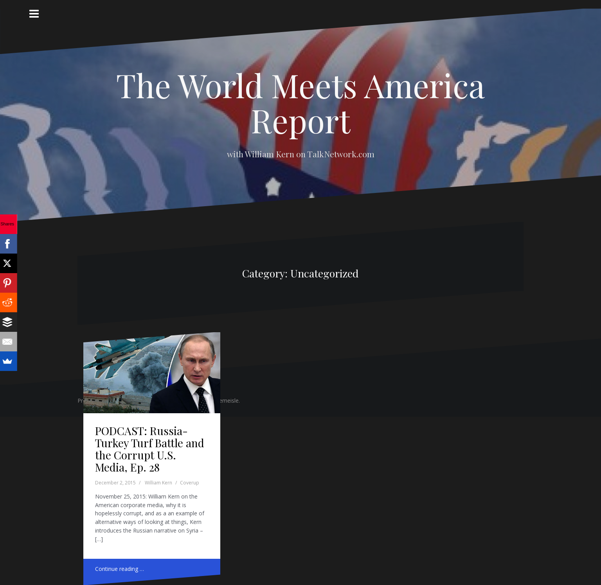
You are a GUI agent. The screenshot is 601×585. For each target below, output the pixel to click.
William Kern (158, 482)
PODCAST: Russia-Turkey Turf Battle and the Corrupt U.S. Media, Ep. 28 (149, 448)
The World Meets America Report (300, 102)
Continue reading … (119, 568)
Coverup (189, 482)
